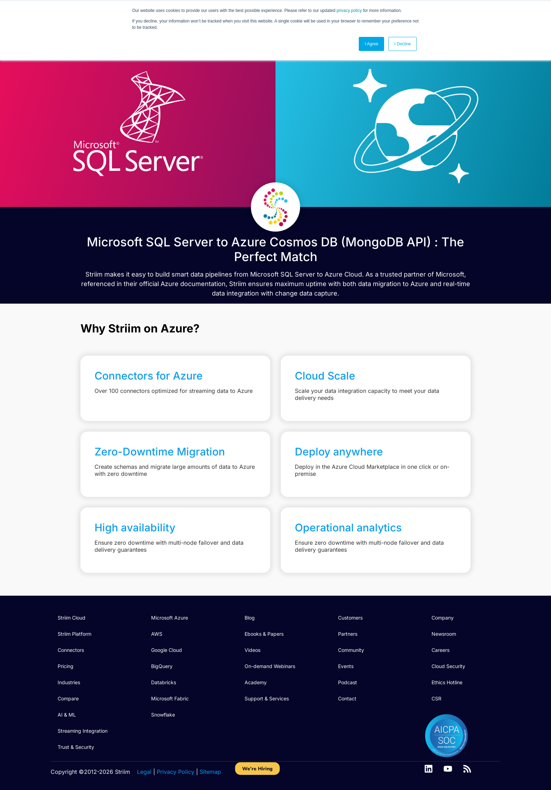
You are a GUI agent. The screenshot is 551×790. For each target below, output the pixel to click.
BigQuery (162, 666)
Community (351, 650)
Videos (252, 650)
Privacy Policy (175, 771)
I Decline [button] (402, 43)
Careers (440, 650)
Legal (144, 771)
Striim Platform (74, 634)
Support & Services (267, 698)
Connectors (71, 650)
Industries (69, 682)
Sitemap (210, 771)
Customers (350, 618)
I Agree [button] (371, 43)
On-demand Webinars (270, 666)
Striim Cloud (71, 618)
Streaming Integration (83, 731)
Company (443, 618)
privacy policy (349, 10)
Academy (256, 682)
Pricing (65, 666)
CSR (436, 698)
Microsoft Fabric (170, 698)
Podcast (347, 682)
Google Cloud (166, 650)
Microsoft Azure (169, 618)
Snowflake (163, 715)
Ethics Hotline (447, 682)
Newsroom (444, 634)
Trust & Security (76, 747)
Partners (347, 634)
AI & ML (67, 715)
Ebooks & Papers (264, 634)
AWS (156, 634)
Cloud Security (448, 666)
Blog (250, 618)
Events (346, 666)
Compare (68, 698)
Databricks (163, 682)
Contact (347, 698)
